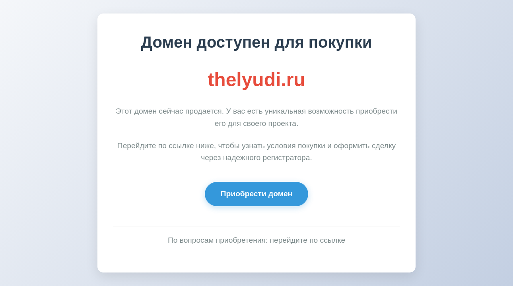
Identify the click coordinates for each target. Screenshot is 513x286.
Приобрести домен (256, 193)
